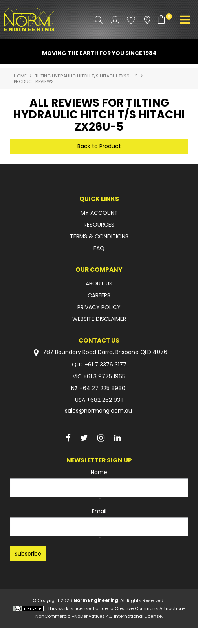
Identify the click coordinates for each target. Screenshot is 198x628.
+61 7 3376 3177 (105, 364)
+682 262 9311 (105, 400)
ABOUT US (99, 283)
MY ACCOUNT (99, 213)
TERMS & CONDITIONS (99, 236)
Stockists (147, 20)
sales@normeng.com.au (98, 410)
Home (20, 76)
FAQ (99, 248)
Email (99, 511)
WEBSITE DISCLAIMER (99, 319)
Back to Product (99, 146)
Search (99, 20)
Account (115, 20)
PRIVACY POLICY (99, 307)
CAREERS (99, 295)
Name (99, 472)
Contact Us (99, 340)
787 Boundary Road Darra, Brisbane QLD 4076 (99, 352)
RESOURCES (99, 224)
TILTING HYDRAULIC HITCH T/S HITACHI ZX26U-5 (86, 76)
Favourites (131, 20)
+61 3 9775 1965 (104, 376)
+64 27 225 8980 (102, 388)
